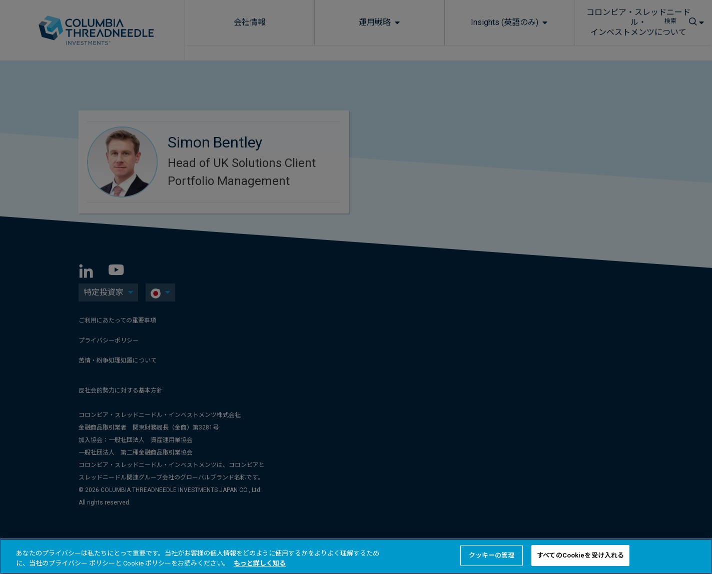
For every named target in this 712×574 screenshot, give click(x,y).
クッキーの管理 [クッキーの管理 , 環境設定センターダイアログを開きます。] (492, 555)
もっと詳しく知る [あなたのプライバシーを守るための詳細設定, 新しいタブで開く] (260, 563)
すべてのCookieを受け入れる (580, 555)
